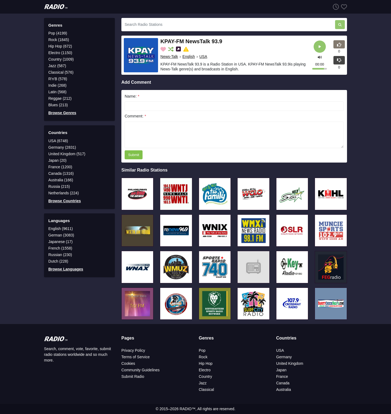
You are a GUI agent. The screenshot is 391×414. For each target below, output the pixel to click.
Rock (203, 357)
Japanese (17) (60, 241)
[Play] (320, 47)
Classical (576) (61, 72)
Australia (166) (60, 180)
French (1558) (60, 248)
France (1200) (60, 167)
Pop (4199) (57, 33)
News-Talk (169, 56)
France (282, 376)
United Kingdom (289, 363)
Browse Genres (62, 113)
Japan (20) (57, 160)
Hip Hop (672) (60, 46)
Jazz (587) (57, 66)
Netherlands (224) (63, 193)
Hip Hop (206, 363)
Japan (281, 370)
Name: (132, 96)
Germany (284, 357)
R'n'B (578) (57, 79)
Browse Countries (64, 201)
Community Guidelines (140, 370)
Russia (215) (59, 186)
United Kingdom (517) (66, 154)
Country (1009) (61, 59)
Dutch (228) (58, 261)
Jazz (203, 383)
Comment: (135, 116)
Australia (283, 389)
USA (203, 56)
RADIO (185, 409)
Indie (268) (57, 85)
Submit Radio (132, 376)
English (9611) (60, 228)
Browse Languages (65, 269)
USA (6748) (58, 141)
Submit (133, 155)
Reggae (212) (60, 98)
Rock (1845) (58, 40)
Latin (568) (57, 92)
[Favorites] (343, 7)
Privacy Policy (133, 350)
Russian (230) (60, 255)
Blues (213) (58, 105)
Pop (202, 350)
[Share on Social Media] (179, 49)
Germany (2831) (62, 147)
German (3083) (61, 235)
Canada (282, 383)
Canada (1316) (61, 173)
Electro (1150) (60, 53)
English (188, 56)
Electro (205, 370)
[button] (320, 56)
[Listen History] (335, 7)
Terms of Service (135, 357)
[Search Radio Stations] (228, 24)
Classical (206, 389)
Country (205, 376)
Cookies (128, 363)
